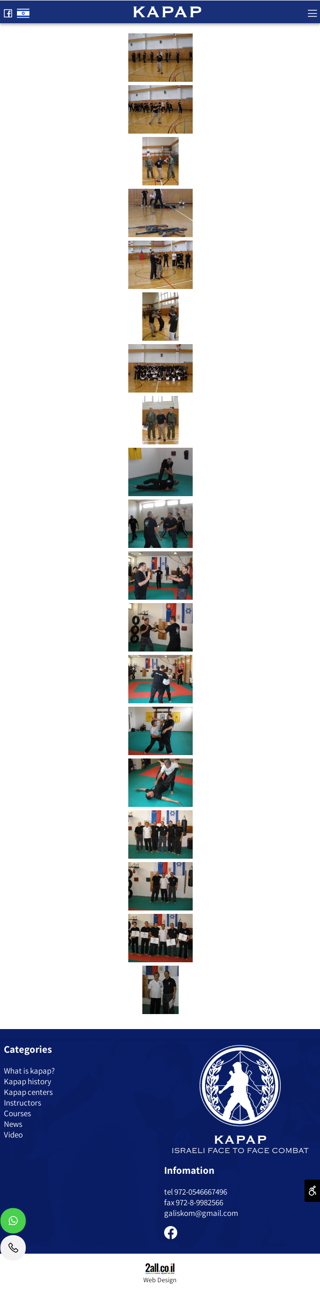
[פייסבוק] (8, 11)
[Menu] (312, 11)
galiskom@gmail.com (201, 1213)
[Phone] (13, 1250)
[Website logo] (167, 10)
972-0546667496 (200, 1191)
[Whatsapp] (13, 1223)
